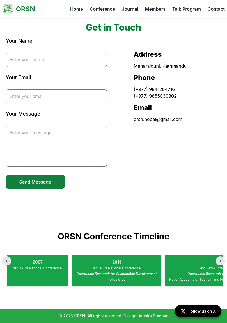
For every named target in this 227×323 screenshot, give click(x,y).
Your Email (18, 77)
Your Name (19, 41)
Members (155, 9)
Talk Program (186, 9)
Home (76, 9)
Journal (130, 9)
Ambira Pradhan (153, 315)
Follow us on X (198, 311)
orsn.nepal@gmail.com (158, 119)
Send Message (35, 182)
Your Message (23, 114)
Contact (216, 9)
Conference (102, 9)
